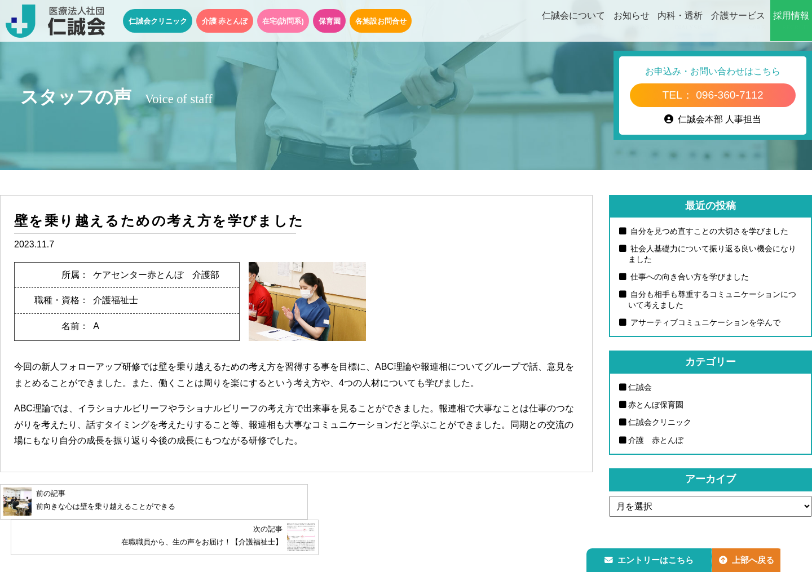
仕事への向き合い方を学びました (688, 277)
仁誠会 (640, 387)
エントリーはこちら (650, 559)
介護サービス (738, 21)
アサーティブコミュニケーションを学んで (704, 322)
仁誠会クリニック (158, 21)
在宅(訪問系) (283, 21)
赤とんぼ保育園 (655, 405)
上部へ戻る (749, 559)
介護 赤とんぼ (225, 21)
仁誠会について (573, 21)
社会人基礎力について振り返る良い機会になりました (712, 254)
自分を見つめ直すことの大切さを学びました (708, 231)
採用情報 (791, 21)
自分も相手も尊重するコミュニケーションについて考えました (712, 300)
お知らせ (632, 21)
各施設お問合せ (381, 21)
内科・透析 (680, 21)
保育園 (330, 21)
